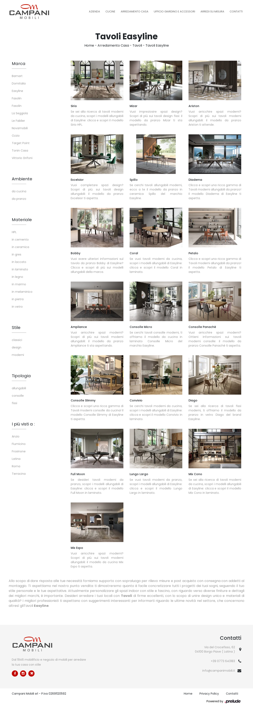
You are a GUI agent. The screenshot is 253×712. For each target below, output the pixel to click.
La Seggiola (20, 113)
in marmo (19, 284)
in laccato (19, 262)
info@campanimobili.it (218, 671)
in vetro (17, 307)
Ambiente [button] (22, 179)
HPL (14, 232)
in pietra (18, 299)
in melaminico (22, 292)
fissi (14, 403)
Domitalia (19, 83)
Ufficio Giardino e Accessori (174, 11)
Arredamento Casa (134, 11)
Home (89, 45)
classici (17, 340)
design (16, 347)
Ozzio (16, 136)
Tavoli (137, 45)
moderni (18, 355)
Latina (16, 459)
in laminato (20, 269)
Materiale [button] (22, 220)
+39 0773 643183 (223, 661)
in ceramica (20, 247)
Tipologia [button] (21, 376)
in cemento (20, 239)
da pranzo (19, 199)
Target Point (21, 143)
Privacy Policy (209, 694)
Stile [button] (16, 327)
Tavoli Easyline (157, 45)
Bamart (17, 76)
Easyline (17, 91)
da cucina (19, 191)
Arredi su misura (212, 11)
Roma (16, 466)
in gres (16, 254)
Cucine (110, 11)
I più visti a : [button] (23, 424)
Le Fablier (18, 121)
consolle (18, 396)
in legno (17, 277)
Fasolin (16, 98)
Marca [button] (18, 63)
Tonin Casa (20, 150)
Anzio (15, 436)
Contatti (236, 11)
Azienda (94, 11)
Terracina (19, 474)
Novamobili (20, 128)
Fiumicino (19, 444)
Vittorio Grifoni (22, 158)
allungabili (19, 388)
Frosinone (19, 451)
